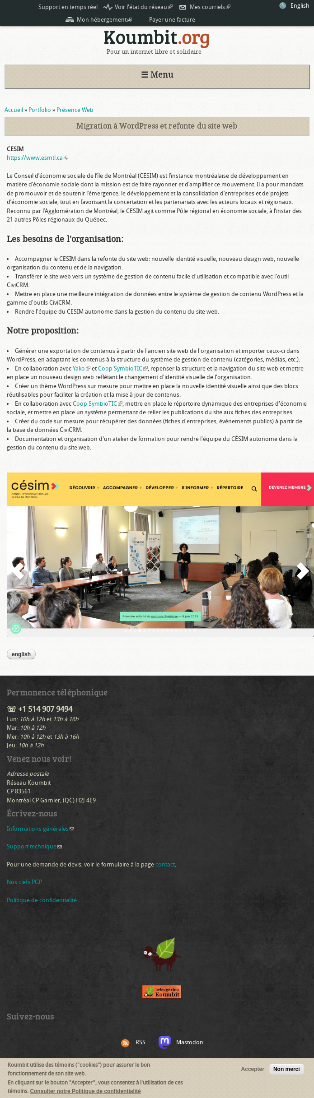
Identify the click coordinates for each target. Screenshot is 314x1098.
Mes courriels (210, 7)
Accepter (252, 1069)
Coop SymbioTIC (123, 368)
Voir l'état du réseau (144, 7)
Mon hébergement (104, 19)
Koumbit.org (157, 39)
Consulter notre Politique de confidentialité (85, 1092)
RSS (140, 1042)
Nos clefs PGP (24, 882)
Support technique (34, 846)
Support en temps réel (68, 7)
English (300, 5)
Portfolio (39, 110)
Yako (81, 368)
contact (165, 864)
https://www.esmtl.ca (37, 157)
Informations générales (40, 828)
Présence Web (75, 110)
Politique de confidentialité (42, 900)
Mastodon (189, 1042)
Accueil (14, 110)
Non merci (286, 1069)
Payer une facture (172, 19)
